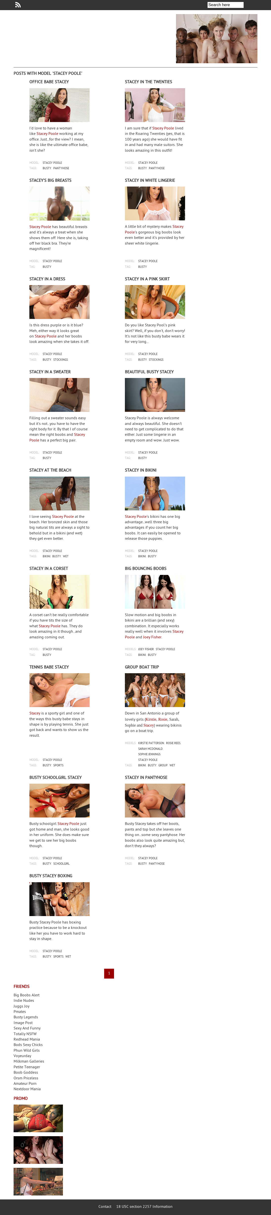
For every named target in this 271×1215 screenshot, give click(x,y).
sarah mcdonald (150, 749)
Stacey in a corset (48, 569)
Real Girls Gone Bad (38, 1150)
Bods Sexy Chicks (28, 1045)
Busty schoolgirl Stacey (55, 778)
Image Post (23, 1023)
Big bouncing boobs (145, 569)
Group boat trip (142, 667)
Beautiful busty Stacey (149, 372)
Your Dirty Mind (90, 35)
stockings (60, 360)
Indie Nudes (24, 1001)
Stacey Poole (47, 134)
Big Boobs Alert (26, 995)
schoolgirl (61, 864)
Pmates (20, 1012)
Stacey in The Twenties (148, 82)
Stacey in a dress (47, 279)
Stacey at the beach (50, 470)
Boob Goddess (26, 1072)
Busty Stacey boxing (50, 876)
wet (66, 557)
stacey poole (52, 163)
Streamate (38, 1118)
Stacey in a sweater (50, 372)
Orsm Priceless (26, 1078)
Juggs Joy (21, 1006)
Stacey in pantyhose (146, 778)
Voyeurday (22, 1056)
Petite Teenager (27, 1067)
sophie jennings (149, 754)
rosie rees (173, 743)
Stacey (34, 713)
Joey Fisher (152, 637)
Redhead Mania (27, 1039)
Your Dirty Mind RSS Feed (18, 4)
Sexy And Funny (27, 1028)
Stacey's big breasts (50, 181)
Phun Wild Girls (27, 1050)
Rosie (162, 719)
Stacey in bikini (140, 470)
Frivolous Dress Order (38, 1181)
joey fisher (146, 649)
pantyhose (61, 168)
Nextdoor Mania (27, 1089)
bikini (46, 557)
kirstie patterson (151, 743)
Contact (104, 1207)
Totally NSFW (25, 1034)
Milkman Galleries (29, 1061)
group (163, 766)
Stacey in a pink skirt (147, 279)
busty (47, 168)
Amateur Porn (25, 1084)
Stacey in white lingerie (150, 181)
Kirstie (151, 719)
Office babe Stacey (49, 82)
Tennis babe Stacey (49, 667)
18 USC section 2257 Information (144, 1207)
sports (58, 766)
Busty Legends (26, 1017)
